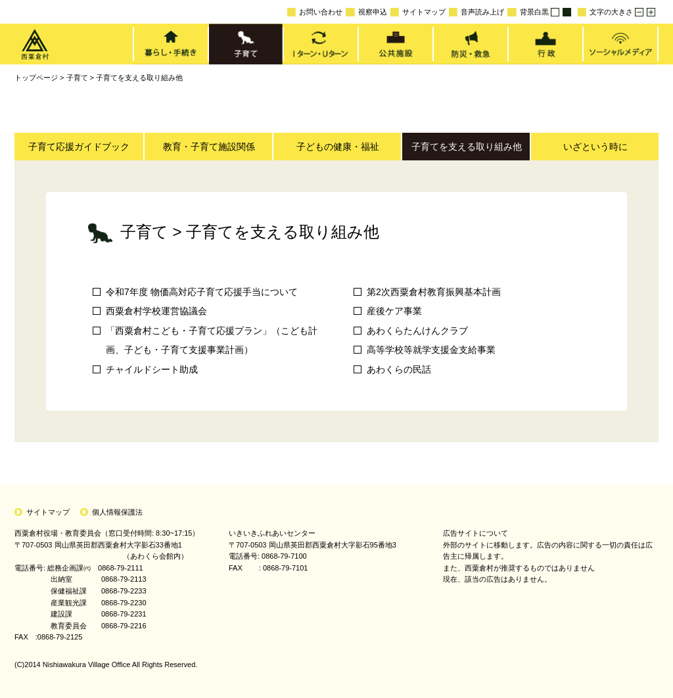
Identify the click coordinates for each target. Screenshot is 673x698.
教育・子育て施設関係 (209, 146)
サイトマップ (418, 12)
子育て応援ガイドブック (78, 146)
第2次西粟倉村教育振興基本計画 (434, 292)
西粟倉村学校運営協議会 (156, 311)
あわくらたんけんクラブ (417, 330)
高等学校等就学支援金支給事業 (431, 349)
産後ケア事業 (394, 311)
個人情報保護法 (117, 512)
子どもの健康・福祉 (337, 146)
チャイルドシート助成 (152, 369)
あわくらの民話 (399, 369)
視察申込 (366, 12)
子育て (77, 77)
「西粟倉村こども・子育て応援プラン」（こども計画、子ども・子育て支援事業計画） (211, 340)
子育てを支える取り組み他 (139, 77)
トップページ (36, 77)
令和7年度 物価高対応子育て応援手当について (202, 292)
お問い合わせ (314, 12)
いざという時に (595, 146)
